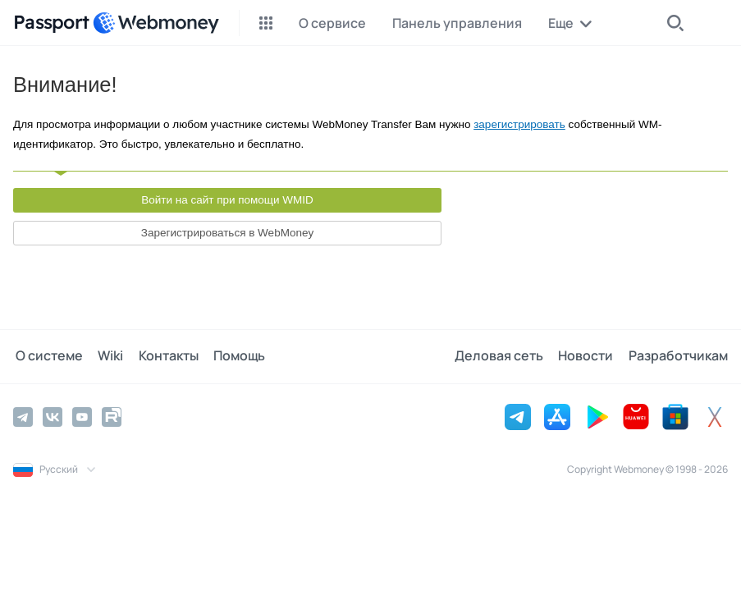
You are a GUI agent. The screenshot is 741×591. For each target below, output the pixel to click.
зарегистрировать (519, 124)
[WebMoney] (156, 23)
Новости (587, 356)
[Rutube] (111, 416)
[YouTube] (82, 416)
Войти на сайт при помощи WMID (227, 200)
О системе (46, 356)
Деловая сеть (503, 356)
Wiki (106, 356)
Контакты (162, 356)
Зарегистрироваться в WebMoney (227, 233)
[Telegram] (23, 416)
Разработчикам (678, 356)
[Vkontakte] (52, 416)
